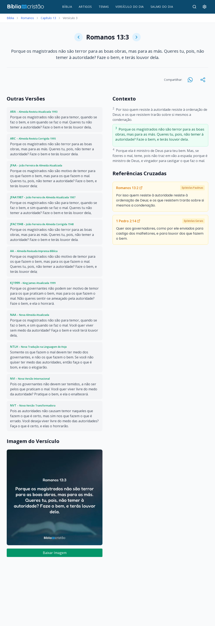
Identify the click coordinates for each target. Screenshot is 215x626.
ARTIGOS (85, 7)
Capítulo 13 (48, 18)
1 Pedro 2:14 (128, 221)
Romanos (27, 18)
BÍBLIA (67, 7)
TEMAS (104, 7)
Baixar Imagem (55, 552)
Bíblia (10, 18)
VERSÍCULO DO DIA (129, 7)
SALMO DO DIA (162, 7)
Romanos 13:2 (129, 188)
